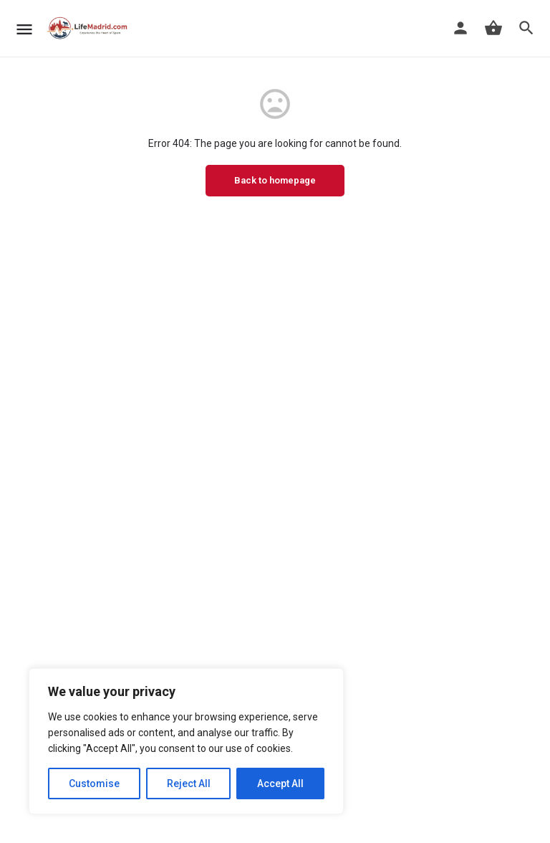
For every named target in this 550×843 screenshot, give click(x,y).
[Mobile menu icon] (24, 29)
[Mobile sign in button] (460, 28)
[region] (186, 741)
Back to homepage (275, 180)
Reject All (189, 783)
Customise (94, 783)
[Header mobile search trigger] (526, 28)
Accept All (280, 783)
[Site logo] (90, 29)
